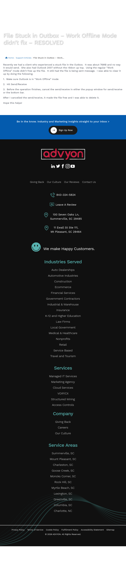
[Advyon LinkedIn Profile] (53, 166)
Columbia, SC (63, 522)
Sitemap (110, 547)
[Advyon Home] (63, 154)
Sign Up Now (65, 130)
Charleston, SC (63, 478)
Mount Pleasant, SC (63, 472)
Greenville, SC (63, 516)
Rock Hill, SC (63, 497)
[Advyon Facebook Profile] (63, 166)
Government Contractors (63, 301)
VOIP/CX (63, 403)
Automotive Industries (63, 276)
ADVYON (57, 552)
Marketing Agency (63, 390)
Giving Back (37, 182)
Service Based (63, 357)
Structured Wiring (63, 409)
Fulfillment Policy (69, 547)
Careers (63, 439)
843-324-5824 (66, 194)
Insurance (63, 314)
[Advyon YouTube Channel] (72, 166)
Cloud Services (63, 397)
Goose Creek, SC (63, 484)
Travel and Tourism (63, 364)
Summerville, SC (63, 466)
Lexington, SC (63, 509)
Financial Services (63, 295)
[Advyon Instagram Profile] (67, 166)
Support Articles (25, 58)
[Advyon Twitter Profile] (58, 166)
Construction (63, 282)
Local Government (63, 332)
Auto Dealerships (63, 270)
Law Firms (63, 326)
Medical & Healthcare (63, 339)
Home (9, 58)
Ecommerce (63, 289)
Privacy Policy (18, 547)
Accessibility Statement (92, 547)
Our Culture (54, 182)
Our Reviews (71, 182)
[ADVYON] (15, 7)
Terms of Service (35, 547)
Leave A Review (66, 204)
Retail (63, 351)
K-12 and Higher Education (63, 320)
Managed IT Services (63, 384)
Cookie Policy (52, 547)
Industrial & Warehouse (63, 307)
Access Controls (63, 415)
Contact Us (89, 182)
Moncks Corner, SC (62, 491)
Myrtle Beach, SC (63, 503)
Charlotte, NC (63, 528)
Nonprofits (63, 345)
